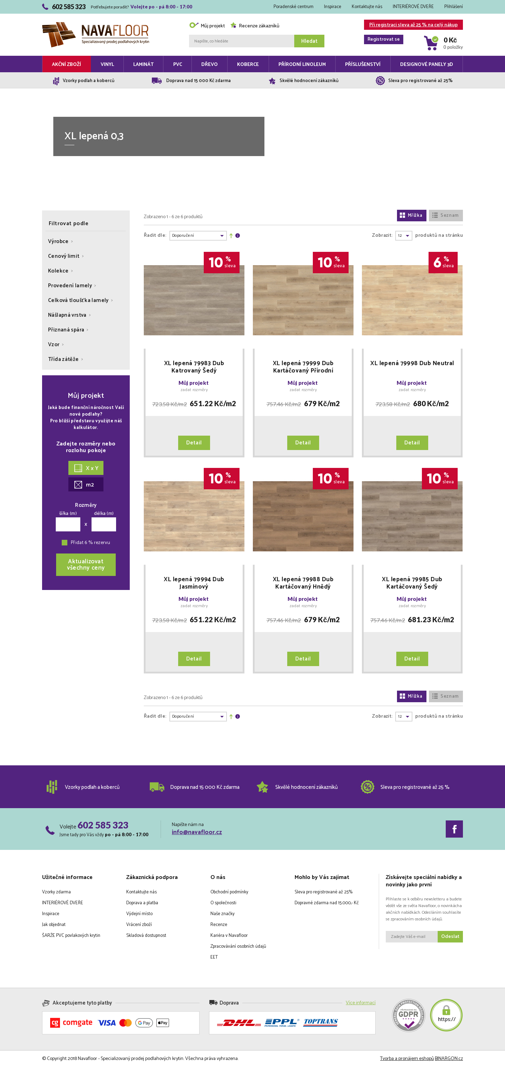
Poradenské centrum (294, 7)
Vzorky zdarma (56, 892)
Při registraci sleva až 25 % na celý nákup (411, 25)
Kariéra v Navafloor (229, 935)
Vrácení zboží (139, 924)
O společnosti (223, 903)
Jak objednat (54, 924)
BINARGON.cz (449, 1059)
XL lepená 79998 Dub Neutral (412, 364)
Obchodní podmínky (229, 892)
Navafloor (95, 24)
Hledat (309, 41)
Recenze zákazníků (255, 26)
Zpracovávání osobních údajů (238, 946)
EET (214, 957)
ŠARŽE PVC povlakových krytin (71, 935)
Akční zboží (66, 65)
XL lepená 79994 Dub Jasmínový (194, 583)
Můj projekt (207, 26)
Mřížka (411, 215)
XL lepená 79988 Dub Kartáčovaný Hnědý (303, 583)
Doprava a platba (142, 903)
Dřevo (209, 65)
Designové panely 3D (426, 65)
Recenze (218, 924)
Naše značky (222, 914)
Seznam (445, 215)
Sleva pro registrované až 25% (323, 892)
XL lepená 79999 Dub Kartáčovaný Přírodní (303, 367)
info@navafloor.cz (197, 832)
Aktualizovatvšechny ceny (86, 565)
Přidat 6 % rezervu (90, 543)
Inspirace (332, 7)
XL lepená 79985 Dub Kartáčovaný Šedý (412, 583)
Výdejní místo (139, 914)
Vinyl (107, 65)
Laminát (143, 65)
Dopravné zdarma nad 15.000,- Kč (327, 903)
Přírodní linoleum (302, 65)
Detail (194, 442)
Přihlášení (453, 7)
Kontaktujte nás (367, 7)
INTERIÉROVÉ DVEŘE (413, 7)
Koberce (248, 65)
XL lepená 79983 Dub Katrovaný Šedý (194, 367)
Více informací (361, 1003)
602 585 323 (103, 825)
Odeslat (450, 937)
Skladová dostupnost (146, 935)
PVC (177, 65)
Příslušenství (363, 65)
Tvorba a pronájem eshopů (407, 1059)
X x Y (86, 468)
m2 (84, 485)
